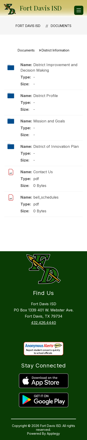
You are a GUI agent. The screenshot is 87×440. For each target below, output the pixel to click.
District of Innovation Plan (56, 146)
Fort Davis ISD (28, 26)
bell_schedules (46, 197)
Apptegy (53, 433)
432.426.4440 (43, 322)
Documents (61, 26)
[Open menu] (78, 10)
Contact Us (43, 172)
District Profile (45, 95)
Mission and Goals (49, 121)
